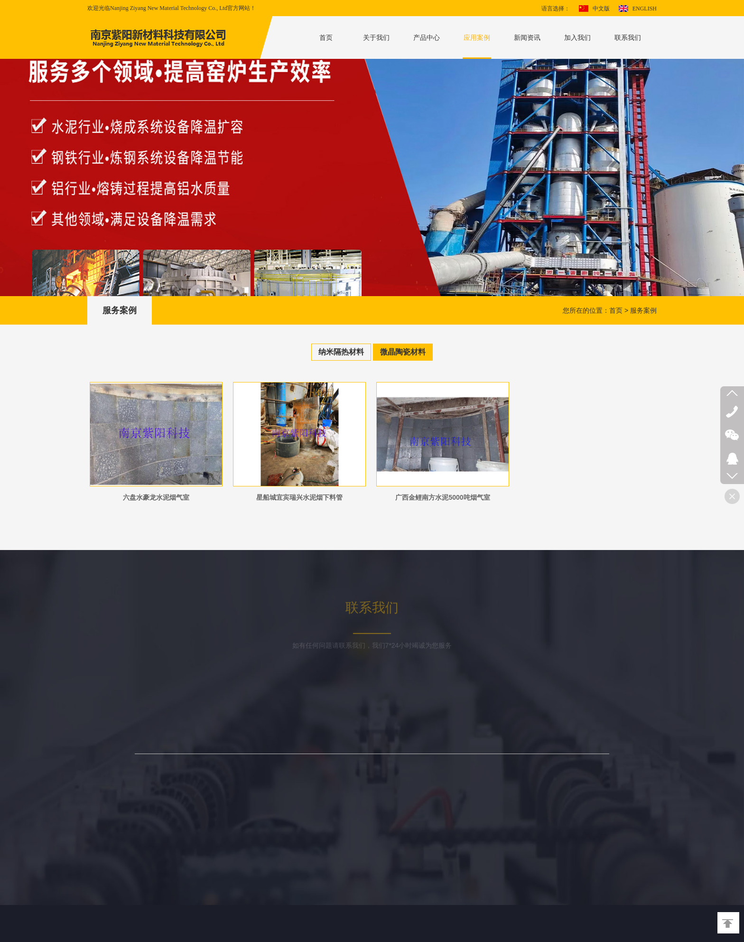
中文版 (601, 8)
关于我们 (376, 37)
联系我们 (627, 37)
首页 (326, 37)
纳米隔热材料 (341, 352)
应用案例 (477, 37)
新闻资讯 (527, 37)
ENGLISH (644, 8)
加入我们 (577, 37)
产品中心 (426, 37)
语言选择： (555, 8)
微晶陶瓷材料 (403, 352)
